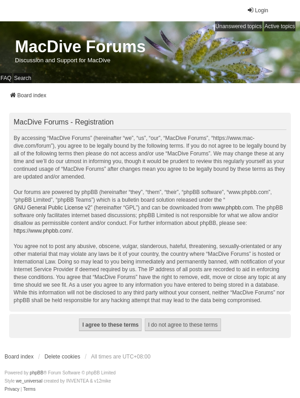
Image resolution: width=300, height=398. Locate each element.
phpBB (37, 372)
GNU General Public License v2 (52, 207)
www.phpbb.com (233, 207)
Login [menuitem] (257, 10)
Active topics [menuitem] (280, 26)
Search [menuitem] (22, 78)
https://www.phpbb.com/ (42, 231)
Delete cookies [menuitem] (62, 356)
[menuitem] (12, 389)
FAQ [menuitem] (5, 78)
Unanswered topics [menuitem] (239, 26)
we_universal (29, 380)
